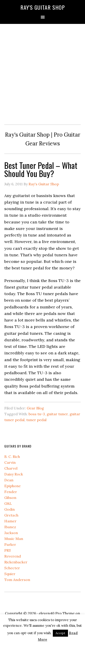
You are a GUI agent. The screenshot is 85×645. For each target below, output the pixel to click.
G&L (8, 503)
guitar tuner (57, 414)
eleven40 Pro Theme (57, 613)
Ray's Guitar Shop (42, 7)
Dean (8, 480)
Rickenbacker (15, 562)
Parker (10, 544)
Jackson (11, 532)
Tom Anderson (17, 579)
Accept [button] (60, 633)
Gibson (10, 497)
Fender (10, 491)
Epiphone (12, 486)
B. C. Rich (12, 456)
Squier (9, 574)
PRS (7, 550)
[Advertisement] (42, 73)
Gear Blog (35, 408)
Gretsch (11, 515)
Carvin (10, 462)
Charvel (10, 468)
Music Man (13, 538)
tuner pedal (36, 420)
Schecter (12, 568)
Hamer (10, 521)
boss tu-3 (37, 414)
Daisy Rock (13, 474)
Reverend (12, 556)
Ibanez (10, 527)
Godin (9, 509)
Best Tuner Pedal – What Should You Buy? (40, 169)
